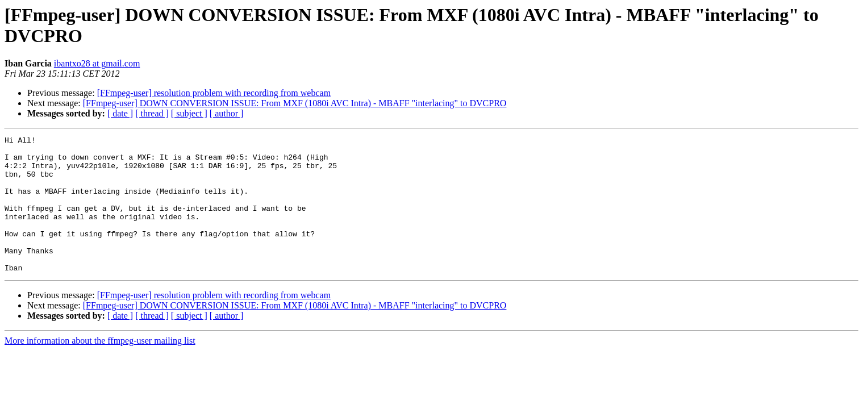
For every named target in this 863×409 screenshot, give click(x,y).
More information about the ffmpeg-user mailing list (100, 368)
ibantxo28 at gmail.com (97, 63)
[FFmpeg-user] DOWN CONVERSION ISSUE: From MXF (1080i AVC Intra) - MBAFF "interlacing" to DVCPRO (295, 103)
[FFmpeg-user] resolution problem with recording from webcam (214, 93)
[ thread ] (152, 113)
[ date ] (120, 113)
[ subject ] (189, 113)
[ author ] (227, 113)
